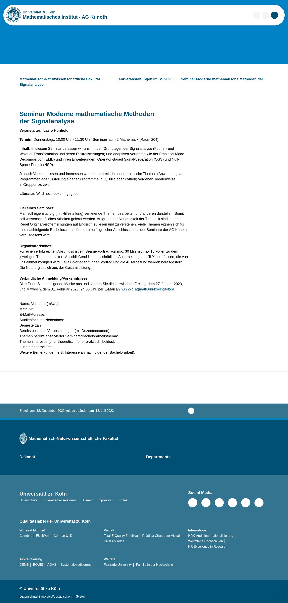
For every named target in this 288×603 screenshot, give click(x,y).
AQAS (51, 564)
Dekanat (27, 457)
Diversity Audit (114, 541)
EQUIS (38, 564)
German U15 (62, 535)
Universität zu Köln (51, 12)
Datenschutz (28, 500)
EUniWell (42, 535)
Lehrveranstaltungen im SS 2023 (147, 79)
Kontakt (122, 500)
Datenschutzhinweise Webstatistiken (45, 596)
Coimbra (25, 535)
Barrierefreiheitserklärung (59, 500)
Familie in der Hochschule (154, 564)
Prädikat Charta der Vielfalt (161, 535)
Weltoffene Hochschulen (205, 541)
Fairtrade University (118, 564)
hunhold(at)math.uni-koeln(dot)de (147, 289)
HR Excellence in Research (207, 546)
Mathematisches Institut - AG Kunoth (65, 17)
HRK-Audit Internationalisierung (210, 535)
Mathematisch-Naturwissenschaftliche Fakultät (63, 79)
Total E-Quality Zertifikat (121, 535)
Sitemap (87, 500)
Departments (158, 457)
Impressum (105, 500)
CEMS (24, 564)
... (111, 79)
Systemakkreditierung (76, 564)
